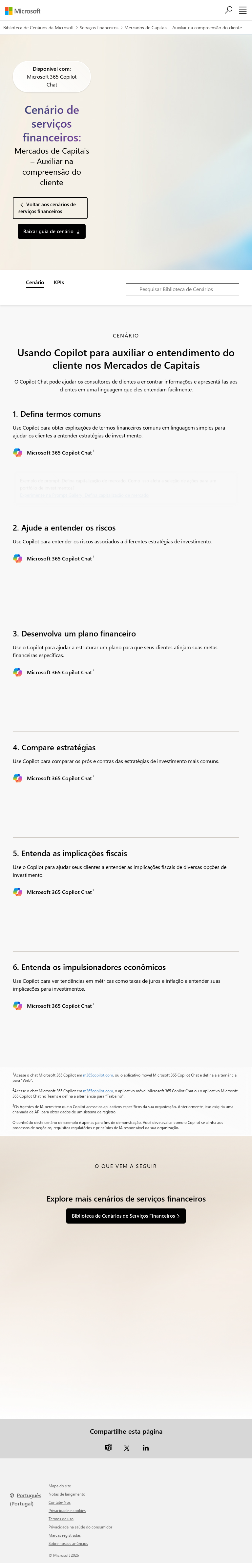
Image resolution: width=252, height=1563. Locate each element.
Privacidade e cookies (67, 1510)
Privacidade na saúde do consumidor (80, 1526)
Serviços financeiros (99, 27)
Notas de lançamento (67, 1494)
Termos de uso (61, 1518)
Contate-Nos (60, 1502)
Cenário (35, 282)
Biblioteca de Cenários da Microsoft (38, 27)
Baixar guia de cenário (48, 231)
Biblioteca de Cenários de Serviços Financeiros (123, 1215)
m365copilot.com (98, 1075)
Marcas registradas (65, 1535)
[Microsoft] (25, 11)
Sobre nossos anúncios (68, 1543)
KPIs (59, 282)
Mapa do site (60, 1485)
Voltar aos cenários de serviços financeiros (47, 207)
